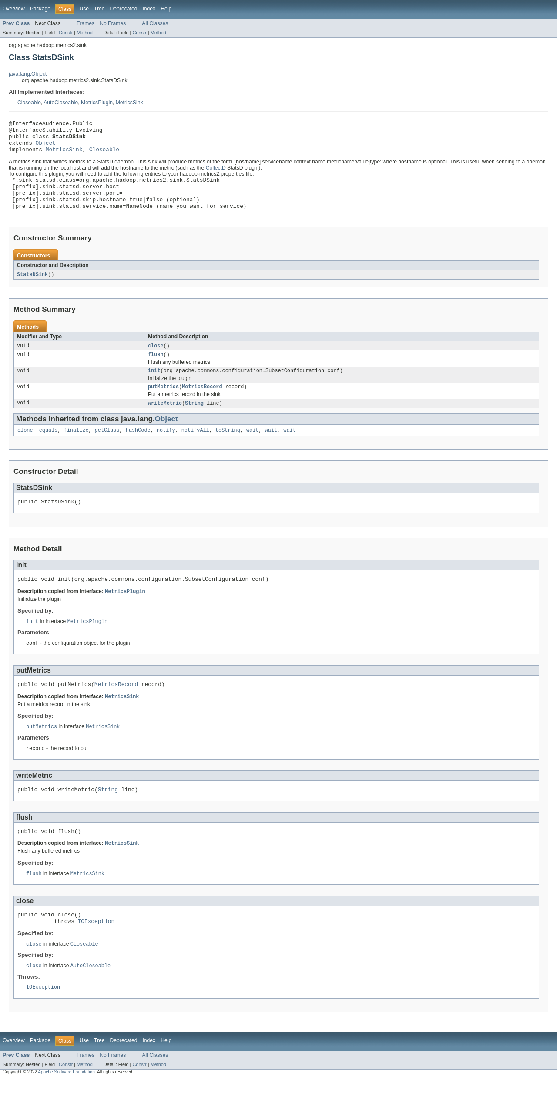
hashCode (138, 449)
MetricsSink (129, 103)
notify (166, 449)
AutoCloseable (61, 103)
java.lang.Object (28, 74)
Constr (66, 32)
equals (48, 449)
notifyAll (195, 449)
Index (148, 9)
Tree (99, 9)
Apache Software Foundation (66, 1105)
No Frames (113, 23)
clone (25, 449)
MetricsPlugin (97, 103)
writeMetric (165, 421)
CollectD (216, 174)
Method (84, 32)
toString (227, 449)
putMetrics (163, 404)
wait (252, 449)
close (156, 360)
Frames (85, 23)
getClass (107, 449)
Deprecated (124, 9)
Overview (14, 9)
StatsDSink (32, 289)
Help (166, 9)
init (154, 387)
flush (156, 370)
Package (40, 9)
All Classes (155, 23)
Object (46, 148)
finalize (76, 449)
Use (84, 9)
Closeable (29, 103)
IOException (96, 952)
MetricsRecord (202, 404)
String (194, 421)
